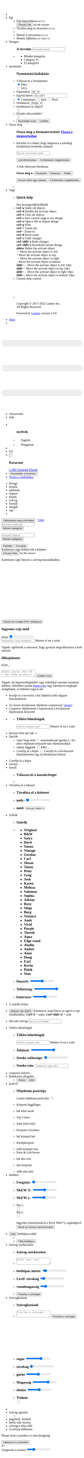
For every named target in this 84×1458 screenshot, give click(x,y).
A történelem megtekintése (54, 160)
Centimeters (28, 99)
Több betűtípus (26, 1242)
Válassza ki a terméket (15, 1445)
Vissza (21, 1081)
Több (41, 520)
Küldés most (48, 677)
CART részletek (19, 469)
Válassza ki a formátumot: (32, 80)
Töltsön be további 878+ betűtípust (22, 621)
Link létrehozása (27, 160)
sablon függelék (26, 748)
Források (21, 546)
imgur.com (39, 686)
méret (4, 637)
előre (32, 1081)
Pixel (55, 99)
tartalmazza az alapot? (29, 106)
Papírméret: (23, 91)
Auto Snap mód (25, 741)
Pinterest (55, 173)
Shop (12, 319)
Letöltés (44, 121)
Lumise (35, 313)
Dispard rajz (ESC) (20, 1012)
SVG (24, 88)
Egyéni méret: (24, 95)
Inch (43, 99)
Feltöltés (7, 546)
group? (68, 706)
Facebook (41, 173)
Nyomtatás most (27, 121)
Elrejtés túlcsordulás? (29, 113)
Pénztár (33, 469)
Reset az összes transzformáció (35, 1228)
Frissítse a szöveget (29, 1296)
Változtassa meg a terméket (18, 520)
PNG (24, 84)
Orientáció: (23, 103)
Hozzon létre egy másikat (32, 180)
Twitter (67, 173)
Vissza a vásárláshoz (21, 477)
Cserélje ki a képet (27, 752)
